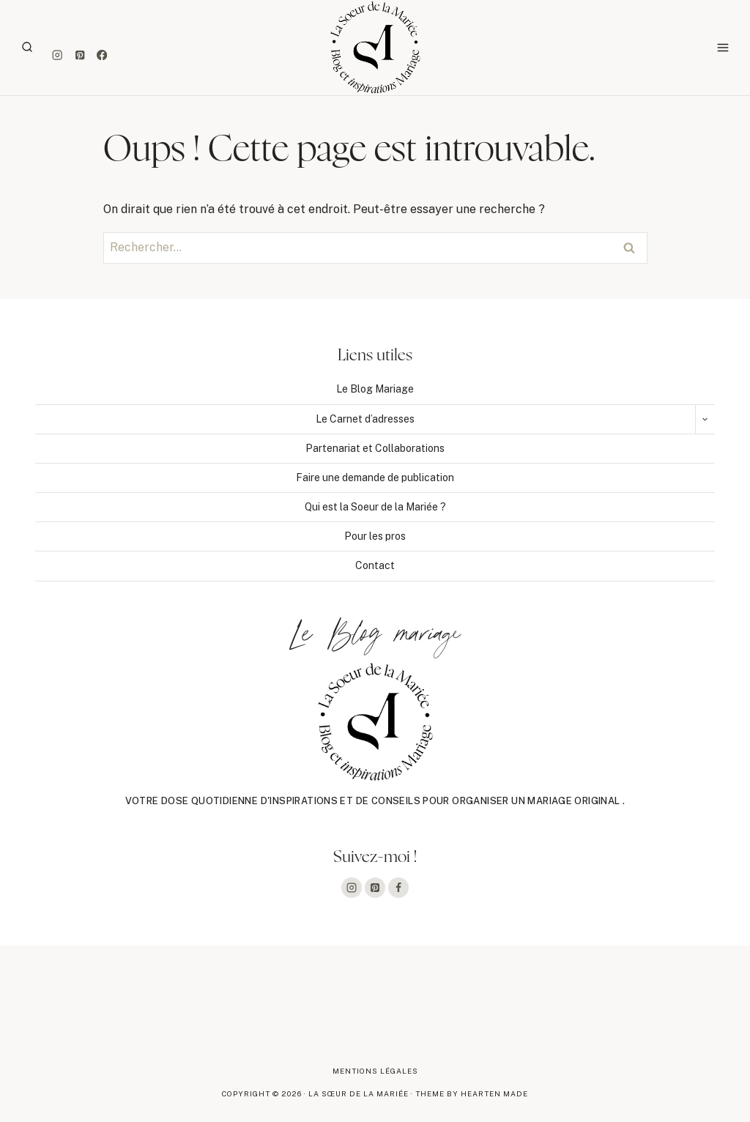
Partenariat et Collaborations (375, 448)
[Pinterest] (79, 55)
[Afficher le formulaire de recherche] (27, 47)
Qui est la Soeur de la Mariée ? (375, 507)
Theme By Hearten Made (471, 1093)
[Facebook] (102, 55)
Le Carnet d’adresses (365, 419)
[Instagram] (57, 55)
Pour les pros (375, 536)
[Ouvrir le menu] (722, 47)
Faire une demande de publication (375, 477)
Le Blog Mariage (375, 389)
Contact (375, 565)
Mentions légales (375, 1070)
